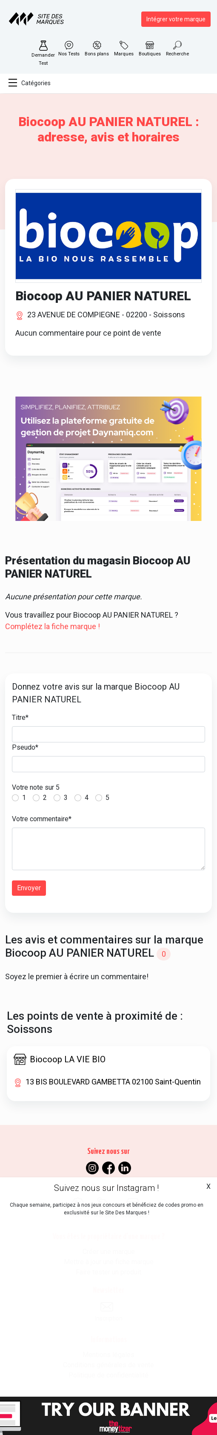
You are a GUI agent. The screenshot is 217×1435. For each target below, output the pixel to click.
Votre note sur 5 (36, 787)
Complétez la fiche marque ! (52, 626)
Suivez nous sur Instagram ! (106, 1188)
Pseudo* (25, 747)
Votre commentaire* (41, 819)
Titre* (20, 717)
